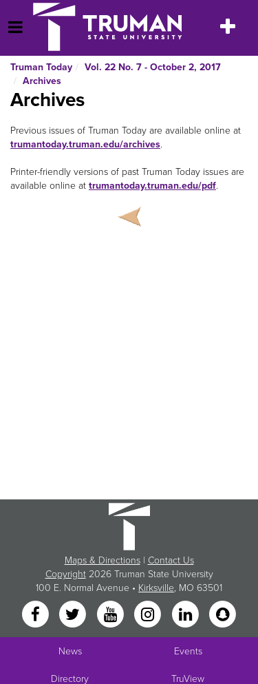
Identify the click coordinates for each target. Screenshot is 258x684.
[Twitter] (74, 615)
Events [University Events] (188, 651)
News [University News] (70, 651)
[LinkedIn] (186, 615)
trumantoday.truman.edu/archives (85, 144)
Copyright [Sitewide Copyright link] (65, 574)
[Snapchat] (222, 615)
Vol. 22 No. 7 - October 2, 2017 (153, 67)
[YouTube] (111, 615)
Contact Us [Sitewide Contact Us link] (171, 560)
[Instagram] (149, 615)
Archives (42, 81)
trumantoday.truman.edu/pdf (152, 185)
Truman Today (41, 67)
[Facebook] (36, 615)
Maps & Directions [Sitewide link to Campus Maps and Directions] (102, 560)
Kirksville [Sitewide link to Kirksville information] (156, 588)
